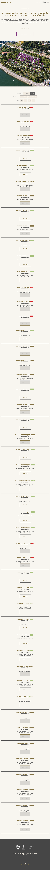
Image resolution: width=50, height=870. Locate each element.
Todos (33, 93)
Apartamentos (32, 96)
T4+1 (30, 100)
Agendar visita (25, 28)
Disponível (26, 93)
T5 (33, 100)
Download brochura (25, 34)
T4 (25, 100)
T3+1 (22, 100)
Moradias (23, 96)
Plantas (25, 158)
